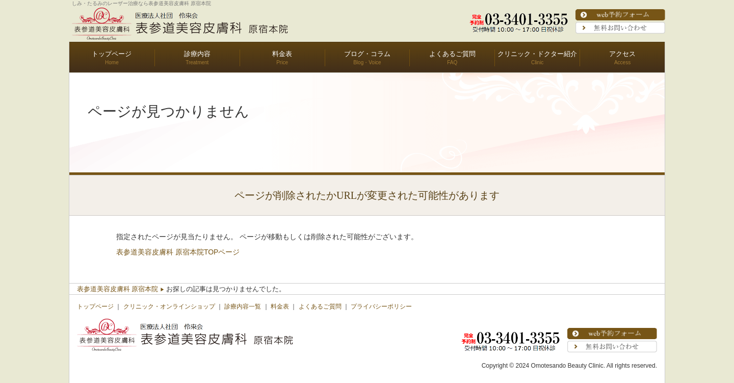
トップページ (112, 54)
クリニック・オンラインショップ (169, 306)
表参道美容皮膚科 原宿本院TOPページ (178, 252)
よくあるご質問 (452, 54)
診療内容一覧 (242, 306)
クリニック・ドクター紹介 (537, 54)
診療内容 (197, 54)
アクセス (622, 54)
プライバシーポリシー (381, 306)
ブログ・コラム (367, 54)
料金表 (282, 54)
